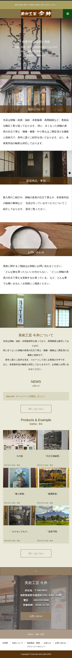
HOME (5, 643)
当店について (17, 643)
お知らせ (47, 643)
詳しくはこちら (36, 409)
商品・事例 (16, 465)
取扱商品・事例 (33, 643)
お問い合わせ (36, 616)
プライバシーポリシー (36, 647)
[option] (36, 48)
